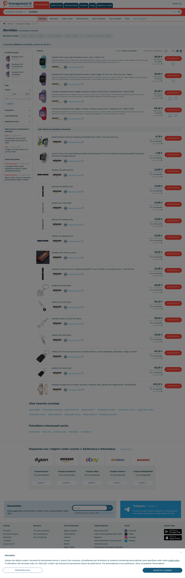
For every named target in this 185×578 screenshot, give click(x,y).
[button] (181, 553)
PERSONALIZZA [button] (22, 570)
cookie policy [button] (173, 560)
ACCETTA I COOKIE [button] (162, 570)
